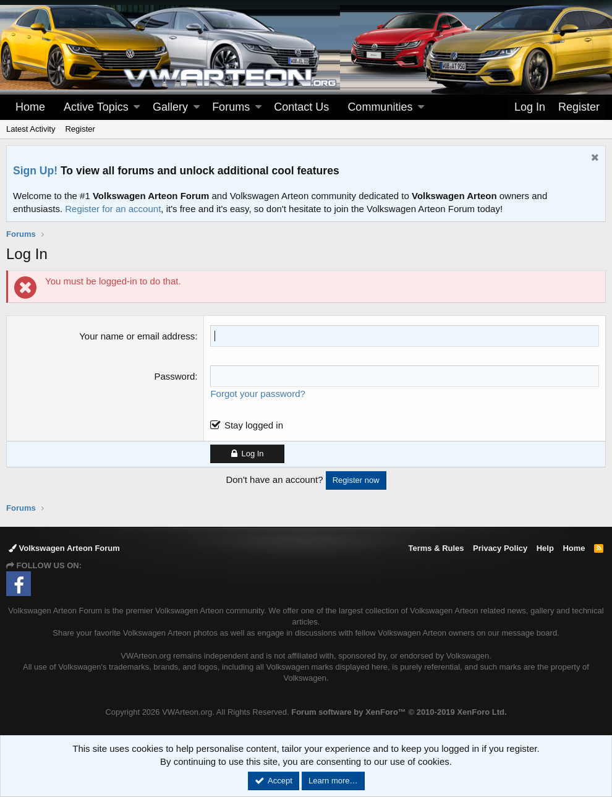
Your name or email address (137, 336)
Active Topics (96, 107)
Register (80, 129)
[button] (136, 107)
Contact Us (301, 107)
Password (174, 376)
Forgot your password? (257, 393)
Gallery (170, 107)
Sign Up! (35, 170)
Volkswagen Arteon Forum (64, 548)
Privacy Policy (500, 548)
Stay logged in (253, 425)
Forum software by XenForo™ (398, 712)
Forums (231, 107)
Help (545, 548)
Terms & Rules (436, 548)
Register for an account (113, 208)
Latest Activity (30, 129)
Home (30, 107)
